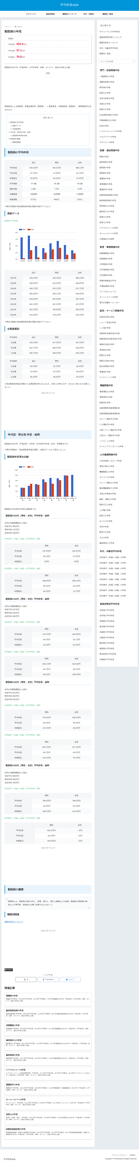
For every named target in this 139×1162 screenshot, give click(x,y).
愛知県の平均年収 (106, 643)
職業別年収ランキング (14, 922)
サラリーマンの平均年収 (109, 32)
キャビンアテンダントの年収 (111, 446)
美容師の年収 (105, 350)
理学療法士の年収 (106, 206)
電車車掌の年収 (105, 397)
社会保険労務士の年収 (108, 115)
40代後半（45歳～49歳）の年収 (112, 585)
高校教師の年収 (105, 259)
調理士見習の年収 (106, 361)
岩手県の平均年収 (106, 616)
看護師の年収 (105, 179)
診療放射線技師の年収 (108, 195)
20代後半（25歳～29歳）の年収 (112, 563)
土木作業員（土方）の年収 (110, 461)
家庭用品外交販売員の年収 (110, 339)
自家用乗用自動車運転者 (109, 408)
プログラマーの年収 (107, 137)
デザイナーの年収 (106, 142)
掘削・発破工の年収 (107, 499)
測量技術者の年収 (106, 82)
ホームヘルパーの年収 (108, 233)
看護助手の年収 (105, 189)
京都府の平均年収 (106, 632)
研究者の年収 (105, 87)
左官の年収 (104, 527)
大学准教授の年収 (106, 270)
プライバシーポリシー (119, 1155)
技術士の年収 (105, 93)
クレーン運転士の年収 (108, 483)
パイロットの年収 (106, 441)
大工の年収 (104, 538)
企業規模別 (16, 129)
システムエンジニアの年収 (110, 131)
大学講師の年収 (105, 275)
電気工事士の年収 (106, 466)
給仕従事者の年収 (106, 366)
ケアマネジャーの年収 (108, 228)
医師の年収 (104, 157)
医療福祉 (8, 970)
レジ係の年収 (105, 328)
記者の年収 (104, 126)
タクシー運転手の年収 (108, 419)
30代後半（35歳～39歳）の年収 (112, 574)
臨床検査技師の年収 (107, 200)
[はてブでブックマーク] (70, 979)
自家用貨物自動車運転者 (109, 414)
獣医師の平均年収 (17, 122)
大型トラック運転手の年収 (110, 430)
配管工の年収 (105, 532)
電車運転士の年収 (106, 392)
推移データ (16, 126)
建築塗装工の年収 (106, 543)
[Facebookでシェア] (48, 979)
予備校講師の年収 (106, 286)
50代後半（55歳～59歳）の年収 (112, 596)
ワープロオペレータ (107, 292)
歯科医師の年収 (105, 162)
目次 (45, 118)
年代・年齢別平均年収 (108, 48)
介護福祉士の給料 (106, 239)
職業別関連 (16, 142)
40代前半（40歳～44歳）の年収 (112, 579)
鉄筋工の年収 (105, 516)
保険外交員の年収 (106, 344)
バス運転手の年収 (106, 424)
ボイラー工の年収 (106, 477)
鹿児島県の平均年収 (107, 654)
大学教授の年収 (105, 264)
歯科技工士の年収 (106, 211)
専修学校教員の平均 (107, 281)
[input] (117, 61)
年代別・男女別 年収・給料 (21, 132)
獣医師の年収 (105, 168)
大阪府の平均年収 (106, 638)
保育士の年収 (105, 222)
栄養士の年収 (105, 217)
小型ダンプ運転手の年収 (109, 435)
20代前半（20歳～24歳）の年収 (112, 557)
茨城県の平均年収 (106, 621)
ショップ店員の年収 (107, 322)
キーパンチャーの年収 (108, 297)
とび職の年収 (105, 510)
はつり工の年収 (105, 521)
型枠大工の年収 (105, 505)
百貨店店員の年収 (106, 317)
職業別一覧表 (105, 54)
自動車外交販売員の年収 (109, 333)
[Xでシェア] (26, 979)
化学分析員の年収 (106, 98)
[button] (133, 61)
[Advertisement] (48, 88)
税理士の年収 (105, 109)
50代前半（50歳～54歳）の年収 (112, 590)
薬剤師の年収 (105, 173)
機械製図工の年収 (106, 472)
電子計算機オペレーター (109, 303)
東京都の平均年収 (106, 627)
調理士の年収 (105, 355)
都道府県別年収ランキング (110, 37)
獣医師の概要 (15, 139)
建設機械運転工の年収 (108, 488)
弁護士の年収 (105, 104)
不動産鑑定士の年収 (107, 120)
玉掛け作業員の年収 (107, 494)
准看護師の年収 (105, 184)
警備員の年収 (105, 372)
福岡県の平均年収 (106, 649)
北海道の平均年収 (106, 610)
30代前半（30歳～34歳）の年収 (112, 568)
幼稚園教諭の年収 (106, 253)
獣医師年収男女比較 (19, 136)
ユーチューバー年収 (107, 377)
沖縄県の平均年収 (106, 659)
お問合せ (133, 1155)
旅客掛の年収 (105, 403)
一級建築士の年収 (106, 76)
